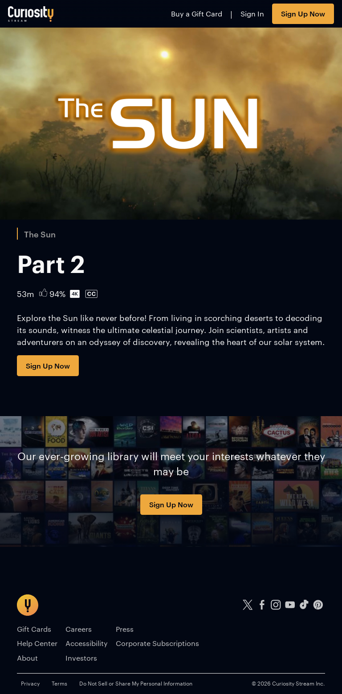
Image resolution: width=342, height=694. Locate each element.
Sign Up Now (303, 13)
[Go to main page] (31, 14)
